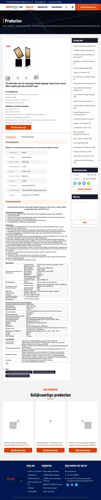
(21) (81, 113)
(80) (82, 68)
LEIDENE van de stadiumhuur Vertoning (52, 480)
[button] (36, 77)
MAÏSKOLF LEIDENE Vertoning (52, 484)
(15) (82, 89)
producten (11, 26)
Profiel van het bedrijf (34, 471)
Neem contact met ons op (35, 483)
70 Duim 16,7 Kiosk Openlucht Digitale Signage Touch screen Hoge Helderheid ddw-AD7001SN (82, 444)
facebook (72, 484)
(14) (83, 161)
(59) (84, 147)
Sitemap (30, 488)
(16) (84, 50)
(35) (81, 133)
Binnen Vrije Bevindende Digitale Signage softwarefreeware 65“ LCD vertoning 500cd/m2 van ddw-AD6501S (18, 444)
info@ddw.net (40, 2)
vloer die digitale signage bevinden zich (19, 372)
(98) (82, 139)
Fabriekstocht (32, 475)
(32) (84, 107)
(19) (82, 128)
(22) (84, 46)
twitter (76, 484)
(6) (84, 56)
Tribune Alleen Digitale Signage (44, 372)
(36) (84, 96)
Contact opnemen (85, 188)
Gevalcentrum (57, 7)
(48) (82, 152)
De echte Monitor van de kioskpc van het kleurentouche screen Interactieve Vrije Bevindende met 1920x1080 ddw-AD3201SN (50, 444)
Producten (30, 7)
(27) (82, 123)
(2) (84, 63)
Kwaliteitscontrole (33, 478)
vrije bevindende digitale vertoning (17, 376)
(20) (83, 101)
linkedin (67, 484)
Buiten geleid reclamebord (51, 471)
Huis (20, 7)
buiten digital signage (50, 488)
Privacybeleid (32, 491)
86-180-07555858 (54, 2)
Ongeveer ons (43, 7)
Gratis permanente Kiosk (23, 26)
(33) (84, 83)
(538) (80, 143)
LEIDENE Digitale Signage (51, 475)
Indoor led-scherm (49, 491)
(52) (83, 119)
